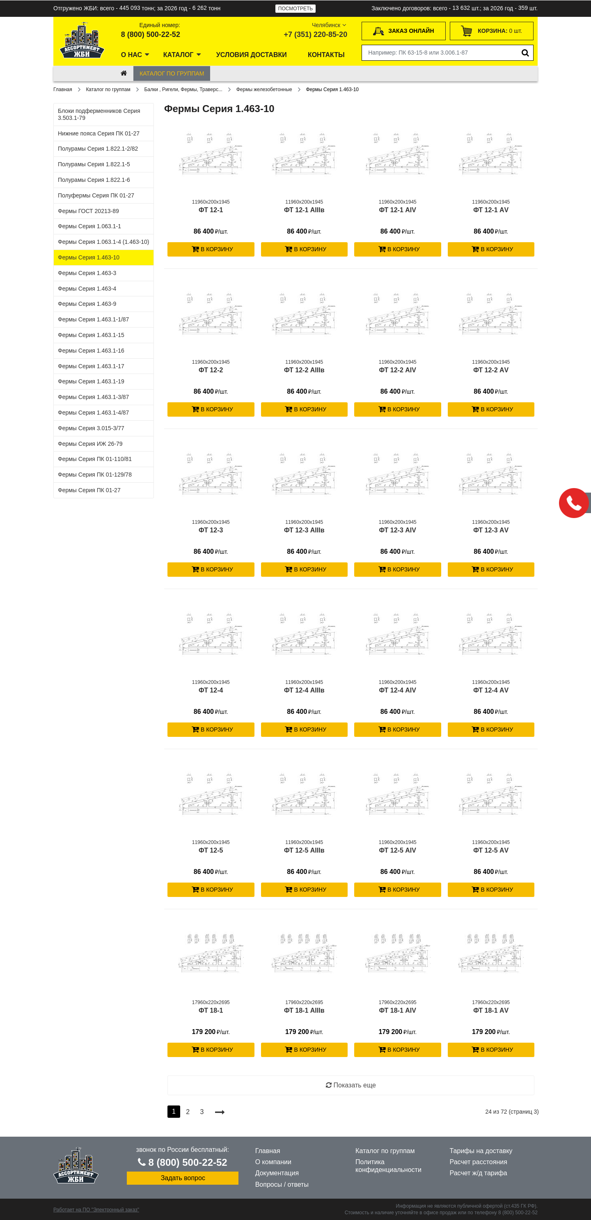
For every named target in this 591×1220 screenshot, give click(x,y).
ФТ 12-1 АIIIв (304, 209)
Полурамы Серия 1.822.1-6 (94, 180)
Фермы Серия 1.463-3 (87, 273)
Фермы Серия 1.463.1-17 (91, 366)
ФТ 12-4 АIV (397, 690)
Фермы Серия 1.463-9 (87, 303)
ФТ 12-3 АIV (397, 530)
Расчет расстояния (478, 1161)
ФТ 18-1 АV (491, 1010)
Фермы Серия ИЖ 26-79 (90, 443)
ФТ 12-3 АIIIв (304, 530)
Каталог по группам (172, 73)
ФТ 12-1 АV (491, 209)
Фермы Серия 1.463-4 (87, 288)
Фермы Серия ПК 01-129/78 (95, 474)
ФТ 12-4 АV (491, 690)
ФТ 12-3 (211, 530)
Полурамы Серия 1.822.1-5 (94, 164)
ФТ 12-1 (211, 209)
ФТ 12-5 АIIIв (304, 850)
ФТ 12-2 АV (491, 370)
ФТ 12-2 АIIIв (304, 370)
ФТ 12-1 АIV (397, 209)
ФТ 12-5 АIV (397, 850)
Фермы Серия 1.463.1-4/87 (93, 412)
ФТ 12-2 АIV (397, 370)
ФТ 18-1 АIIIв (304, 1010)
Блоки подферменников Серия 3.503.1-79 (99, 114)
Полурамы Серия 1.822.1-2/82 (98, 148)
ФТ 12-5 (211, 850)
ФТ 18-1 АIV (397, 1010)
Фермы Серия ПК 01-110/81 (95, 459)
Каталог (178, 54)
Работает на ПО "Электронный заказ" (96, 1210)
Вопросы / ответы (282, 1184)
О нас (131, 54)
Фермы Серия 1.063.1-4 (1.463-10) (103, 241)
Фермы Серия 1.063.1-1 (89, 226)
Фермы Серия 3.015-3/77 (91, 428)
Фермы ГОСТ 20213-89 (88, 211)
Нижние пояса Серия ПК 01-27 (99, 133)
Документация (277, 1173)
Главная (267, 1150)
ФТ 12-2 (211, 370)
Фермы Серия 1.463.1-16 (91, 350)
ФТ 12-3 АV (491, 530)
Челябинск (330, 25)
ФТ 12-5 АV (491, 850)
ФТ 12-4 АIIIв (304, 690)
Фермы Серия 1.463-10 (88, 257)
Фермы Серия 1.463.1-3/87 (93, 397)
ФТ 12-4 (211, 690)
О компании (273, 1161)
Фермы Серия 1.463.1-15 (91, 335)
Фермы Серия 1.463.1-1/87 (93, 319)
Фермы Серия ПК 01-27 (89, 490)
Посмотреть (295, 8)
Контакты (326, 54)
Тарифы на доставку (481, 1150)
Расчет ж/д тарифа (478, 1173)
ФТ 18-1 (211, 1010)
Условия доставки (251, 54)
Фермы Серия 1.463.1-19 (91, 381)
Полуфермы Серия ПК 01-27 (96, 195)
